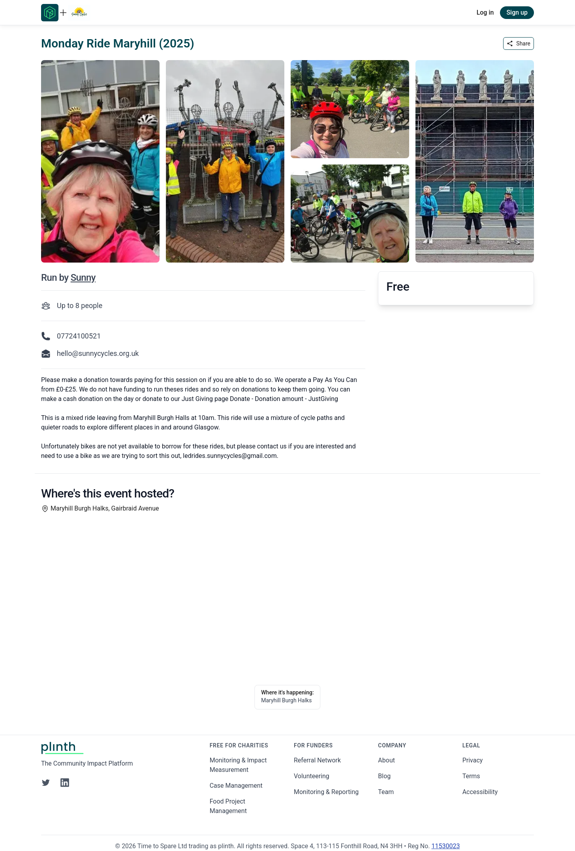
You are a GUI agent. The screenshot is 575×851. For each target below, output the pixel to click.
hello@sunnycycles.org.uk (98, 353)
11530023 (445, 846)
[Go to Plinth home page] (49, 12)
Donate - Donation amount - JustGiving (284, 399)
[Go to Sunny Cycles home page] (79, 13)
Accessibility (480, 792)
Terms (471, 776)
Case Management (236, 785)
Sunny (83, 277)
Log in (485, 12)
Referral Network (317, 760)
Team (386, 792)
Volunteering (311, 776)
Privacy (472, 760)
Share (518, 43)
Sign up (517, 12)
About (386, 760)
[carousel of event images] (287, 157)
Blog (384, 776)
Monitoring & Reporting (326, 792)
